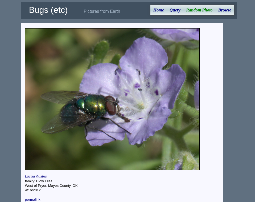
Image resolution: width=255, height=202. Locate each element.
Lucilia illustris (36, 176)
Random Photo (199, 10)
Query (175, 10)
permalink (32, 199)
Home (158, 10)
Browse (224, 10)
